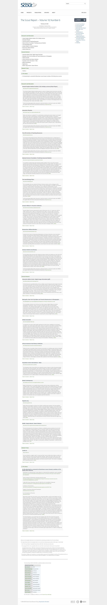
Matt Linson (27, 590)
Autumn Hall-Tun (28, 578)
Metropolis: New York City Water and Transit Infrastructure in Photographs (37, 56)
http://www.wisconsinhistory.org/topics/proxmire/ (31, 207)
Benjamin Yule (27, 586)
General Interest (25, 52)
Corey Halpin (27, 582)
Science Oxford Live (26, 49)
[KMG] (41, 100)
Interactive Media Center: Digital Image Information (32, 54)
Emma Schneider (28, 588)
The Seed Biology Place (27, 44)
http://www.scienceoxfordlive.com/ (29, 251)
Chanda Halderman (28, 568)
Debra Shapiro (27, 592)
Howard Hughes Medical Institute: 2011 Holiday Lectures (33, 38)
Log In (84, 12)
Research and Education (28, 35)
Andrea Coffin (27, 574)
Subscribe (78, 42)
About (53, 12)
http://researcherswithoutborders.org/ (29, 231)
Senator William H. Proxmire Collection (30, 46)
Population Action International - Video (30, 60)
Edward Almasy (28, 570)
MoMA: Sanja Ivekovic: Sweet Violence (30, 65)
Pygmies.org (24, 64)
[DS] (30, 441)
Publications (38, 12)
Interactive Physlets (26, 39)
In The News (25, 73)
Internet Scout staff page (46, 594)
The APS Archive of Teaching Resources (30, 41)
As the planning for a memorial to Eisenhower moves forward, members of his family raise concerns (42, 76)
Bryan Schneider (28, 576)
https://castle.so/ (26, 452)
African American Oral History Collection (30, 59)
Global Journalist (25, 57)
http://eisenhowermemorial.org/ (28, 490)
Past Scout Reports (80, 25)
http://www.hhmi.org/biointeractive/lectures (30, 88)
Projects (29, 12)
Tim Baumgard (28, 580)
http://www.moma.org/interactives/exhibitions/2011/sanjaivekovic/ (35, 425)
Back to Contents (26, 106)
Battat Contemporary (26, 62)
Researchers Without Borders (28, 47)
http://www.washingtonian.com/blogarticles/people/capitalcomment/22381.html (37, 483)
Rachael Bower (28, 572)
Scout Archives (79, 26)
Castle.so (24, 70)
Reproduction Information (44, 601)
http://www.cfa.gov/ (26, 494)
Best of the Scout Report (81, 28)
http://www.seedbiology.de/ (28, 181)
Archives (46, 12)
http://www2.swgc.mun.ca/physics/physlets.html (31, 112)
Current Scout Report (80, 24)
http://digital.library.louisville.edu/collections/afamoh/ (32, 345)
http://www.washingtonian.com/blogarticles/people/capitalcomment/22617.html (37, 487)
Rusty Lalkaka (27, 584)
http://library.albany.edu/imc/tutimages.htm (30, 281)
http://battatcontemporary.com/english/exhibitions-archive (33, 382)
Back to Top (32, 106)
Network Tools (25, 68)
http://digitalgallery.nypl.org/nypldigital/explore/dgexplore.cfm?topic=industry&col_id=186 (39, 301)
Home (22, 12)
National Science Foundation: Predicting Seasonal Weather (34, 43)
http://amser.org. (48, 104)
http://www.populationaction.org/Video (30, 364)
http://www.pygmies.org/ (27, 402)
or (82, 12)
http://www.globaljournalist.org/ (28, 321)
